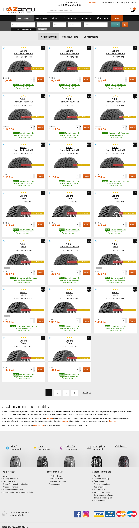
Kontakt (120, 2)
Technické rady (9, 478)
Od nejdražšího (91, 36)
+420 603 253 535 (71, 4)
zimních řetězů (38, 425)
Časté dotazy (99, 478)
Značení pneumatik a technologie (16, 480)
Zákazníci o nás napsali (103, 494)
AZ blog (6, 472)
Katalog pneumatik (10, 475)
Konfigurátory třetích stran (13, 486)
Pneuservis (86, 19)
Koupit (40, 79)
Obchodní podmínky (101, 475)
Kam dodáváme (100, 497)
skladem (49, 418)
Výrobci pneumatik (10, 483)
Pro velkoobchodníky (102, 480)
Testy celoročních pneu (57, 478)
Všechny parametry (23, 29)
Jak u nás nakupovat (102, 489)
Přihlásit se (130, 3)
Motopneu (39, 19)
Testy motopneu (55, 480)
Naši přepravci (99, 486)
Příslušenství (70, 18)
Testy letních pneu (56, 472)
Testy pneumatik (108, 2)
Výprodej (118, 18)
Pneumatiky (22, 19)
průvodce (65, 421)
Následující (87, 393)
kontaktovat (113, 421)
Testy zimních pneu (56, 475)
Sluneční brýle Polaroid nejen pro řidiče (18, 489)
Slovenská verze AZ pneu (103, 491)
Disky (54, 19)
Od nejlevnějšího (70, 36)
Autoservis (102, 19)
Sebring (42, 29)
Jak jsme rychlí (99, 483)
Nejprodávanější (49, 36)
